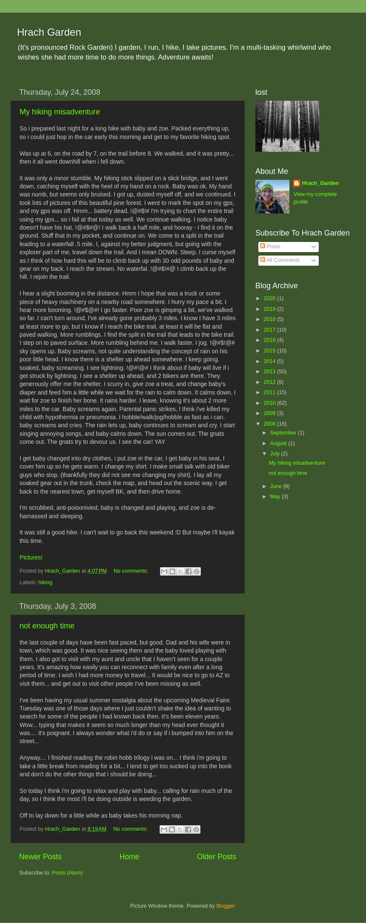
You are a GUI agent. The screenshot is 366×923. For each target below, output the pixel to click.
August (279, 443)
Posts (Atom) (67, 873)
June (276, 486)
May (276, 497)
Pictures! (31, 557)
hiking (45, 582)
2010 (270, 403)
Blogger (225, 906)
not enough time (47, 626)
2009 (270, 413)
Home (129, 856)
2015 (270, 351)
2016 (270, 340)
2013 (270, 372)
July (275, 454)
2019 (270, 309)
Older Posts (216, 856)
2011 (270, 392)
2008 (270, 424)
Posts (270, 247)
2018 (270, 319)
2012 (270, 382)
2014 (270, 361)
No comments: (132, 571)
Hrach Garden (49, 32)
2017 (270, 330)
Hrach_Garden (320, 183)
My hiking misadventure (60, 112)
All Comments (280, 260)
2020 (270, 298)
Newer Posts (40, 856)
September (284, 433)
